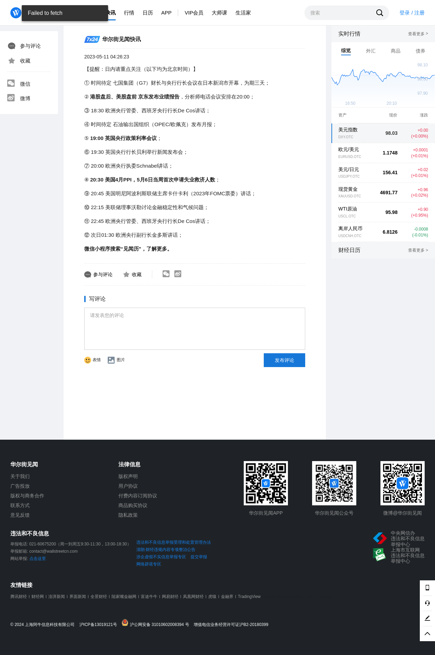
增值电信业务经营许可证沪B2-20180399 (231, 625)
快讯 (110, 13)
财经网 (37, 596)
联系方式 (20, 505)
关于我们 (20, 476)
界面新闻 (77, 596)
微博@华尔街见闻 (402, 513)
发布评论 (284, 360)
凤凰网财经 (193, 596)
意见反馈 (20, 515)
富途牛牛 (149, 596)
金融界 (227, 596)
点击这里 (37, 558)
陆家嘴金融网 (124, 596)
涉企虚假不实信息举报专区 (161, 556)
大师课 (219, 13)
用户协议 (128, 486)
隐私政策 (128, 515)
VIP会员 (194, 13)
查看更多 (418, 34)
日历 (148, 13)
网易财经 (170, 596)
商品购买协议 (132, 505)
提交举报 (199, 556)
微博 (18, 98)
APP (166, 13)
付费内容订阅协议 (137, 495)
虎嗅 (212, 596)
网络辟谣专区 (148, 564)
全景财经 (98, 596)
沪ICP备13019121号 (99, 625)
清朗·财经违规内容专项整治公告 (165, 549)
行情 (129, 13)
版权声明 (128, 476)
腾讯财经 (18, 596)
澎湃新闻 (56, 596)
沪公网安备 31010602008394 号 (157, 623)
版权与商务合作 (27, 495)
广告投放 (20, 486)
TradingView (249, 596)
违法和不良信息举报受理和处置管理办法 (173, 542)
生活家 (243, 13)
